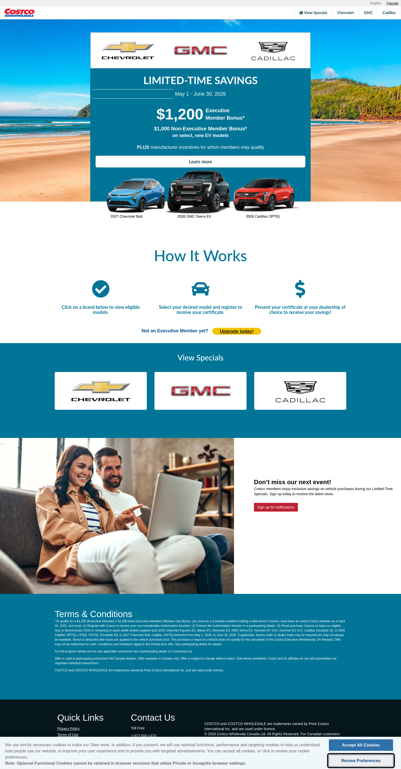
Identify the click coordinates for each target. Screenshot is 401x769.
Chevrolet (345, 12)
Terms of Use (67, 735)
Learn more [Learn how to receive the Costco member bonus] (200, 161)
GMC (368, 12)
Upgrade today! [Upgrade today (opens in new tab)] (237, 331)
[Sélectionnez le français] (392, 3)
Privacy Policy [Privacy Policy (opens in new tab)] (68, 729)
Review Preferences (361, 761)
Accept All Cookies (361, 745)
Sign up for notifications (276, 507)
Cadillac (389, 12)
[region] (200, 753)
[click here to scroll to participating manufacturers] (101, 289)
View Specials (313, 12)
